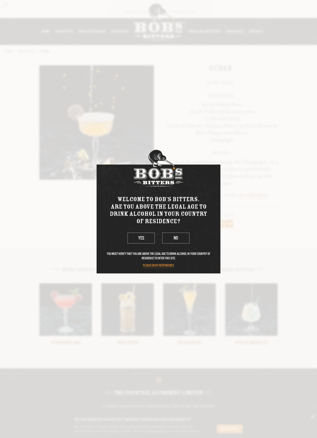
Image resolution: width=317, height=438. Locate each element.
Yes (141, 238)
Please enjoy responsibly (158, 266)
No (176, 238)
